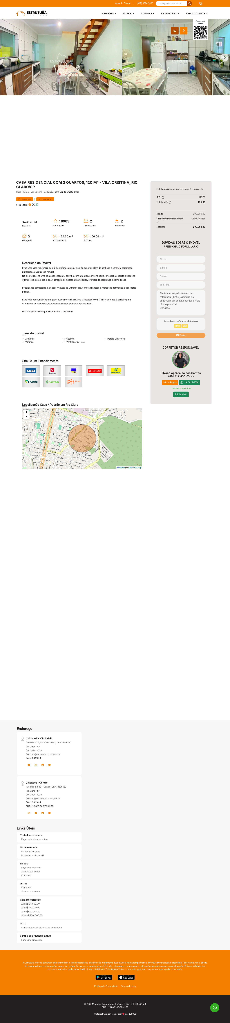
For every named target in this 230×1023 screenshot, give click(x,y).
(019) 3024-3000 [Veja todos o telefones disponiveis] (145, 3)
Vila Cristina (36, 192)
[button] (200, 3)
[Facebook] (29, 765)
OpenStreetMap (134, 467)
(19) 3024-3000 (34, 750)
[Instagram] (36, 765)
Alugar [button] (127, 13)
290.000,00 (199, 213)
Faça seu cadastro (31, 867)
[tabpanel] (115, 57)
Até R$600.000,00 (30, 911)
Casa (18, 192)
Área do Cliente (122, 3)
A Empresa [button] (108, 13)
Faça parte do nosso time (34, 839)
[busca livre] (189, 3)
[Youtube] (49, 765)
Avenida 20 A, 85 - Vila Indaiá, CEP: (48, 742)
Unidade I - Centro (30, 851)
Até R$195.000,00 (30, 903)
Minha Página (170, 382)
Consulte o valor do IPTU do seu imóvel (41, 927)
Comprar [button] (146, 13)
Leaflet (121, 467)
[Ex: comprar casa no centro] (171, 3)
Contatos (26, 875)
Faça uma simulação (32, 940)
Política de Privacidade (106, 986)
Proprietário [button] (169, 13)
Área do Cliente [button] (196, 13)
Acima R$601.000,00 (31, 915)
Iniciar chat (181, 394)
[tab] (175, 30)
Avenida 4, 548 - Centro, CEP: (46, 786)
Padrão (25, 192)
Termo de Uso (128, 986)
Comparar (45, 199)
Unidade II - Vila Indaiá (32, 855)
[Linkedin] (43, 765)
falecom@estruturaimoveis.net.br (43, 754)
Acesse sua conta (30, 871)
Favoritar (24, 199)
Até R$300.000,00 (30, 907)
